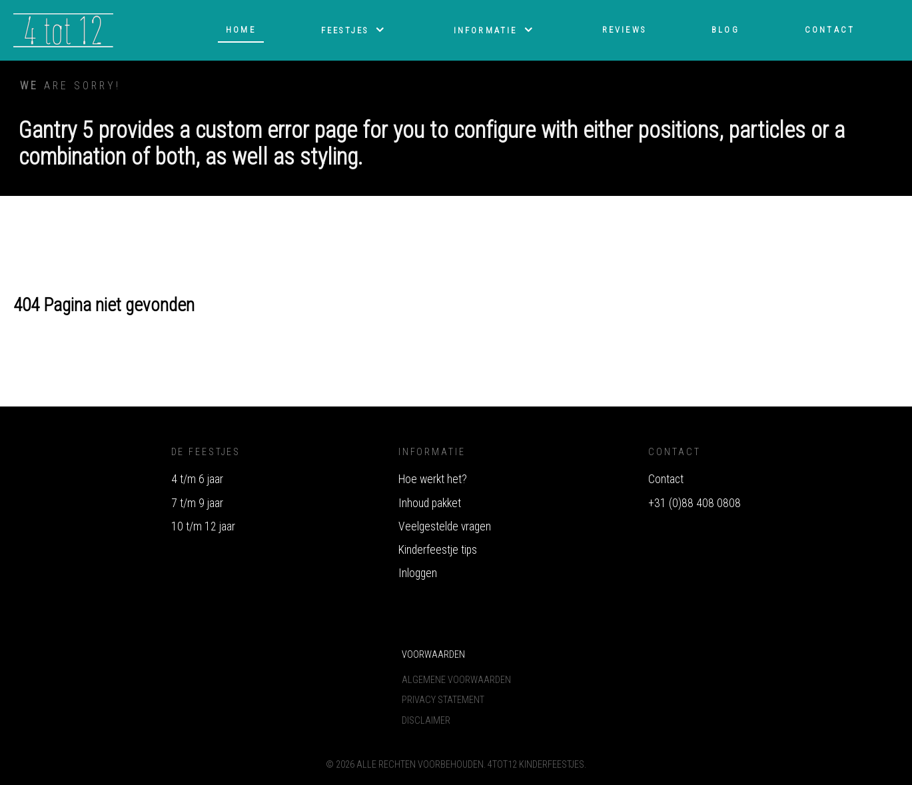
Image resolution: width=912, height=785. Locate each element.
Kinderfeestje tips (437, 549)
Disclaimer (426, 720)
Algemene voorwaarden (456, 680)
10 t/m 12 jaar (203, 526)
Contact (666, 479)
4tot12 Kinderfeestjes (536, 764)
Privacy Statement (443, 700)
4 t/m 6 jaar (197, 479)
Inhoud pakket (429, 503)
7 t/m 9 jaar (197, 503)
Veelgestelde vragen (444, 526)
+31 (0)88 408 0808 (694, 503)
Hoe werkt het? (432, 479)
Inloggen (417, 573)
